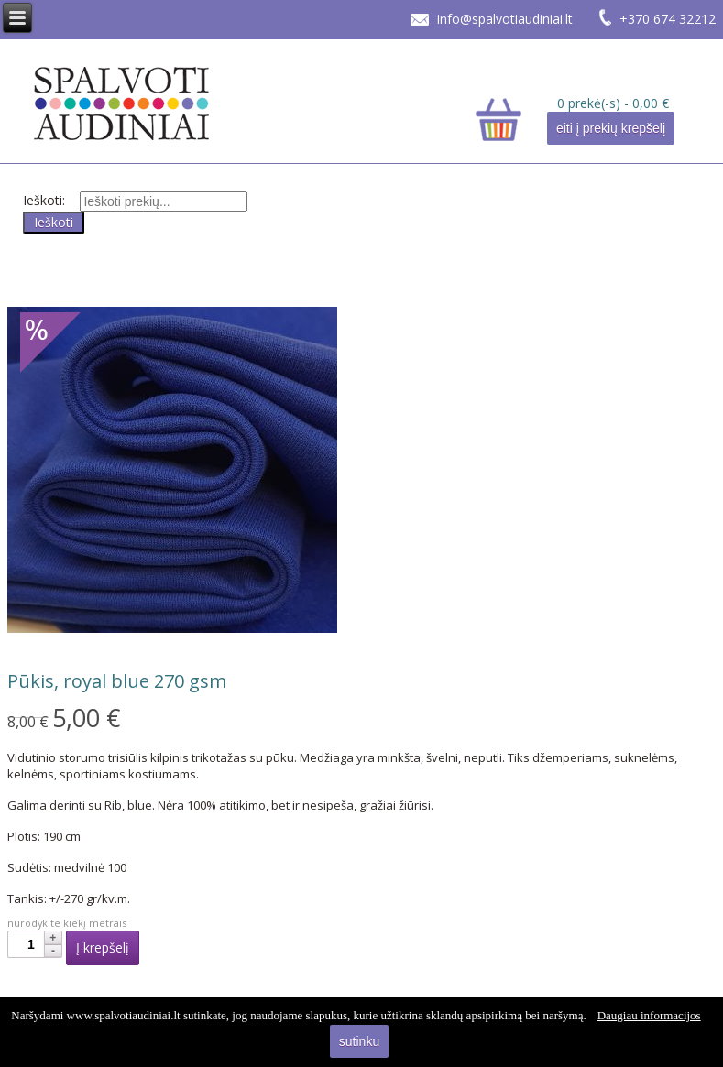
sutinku (359, 1041)
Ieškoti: (44, 200)
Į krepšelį (102, 947)
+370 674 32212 (667, 18)
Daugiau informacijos (649, 1015)
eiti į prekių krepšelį (610, 128)
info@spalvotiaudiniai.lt (505, 18)
